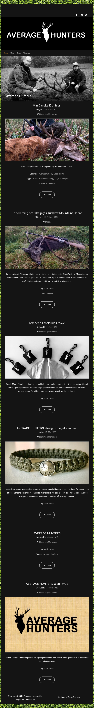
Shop (12, 53)
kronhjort (64, 179)
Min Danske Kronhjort (47, 105)
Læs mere (47, 195)
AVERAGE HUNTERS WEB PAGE (47, 584)
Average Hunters (31, 696)
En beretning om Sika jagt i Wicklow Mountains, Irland (47, 213)
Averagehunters (45, 174)
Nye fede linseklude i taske (47, 323)
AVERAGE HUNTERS (47, 533)
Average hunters (50, 554)
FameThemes (74, 697)
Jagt (56, 174)
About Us (26, 53)
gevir (35, 179)
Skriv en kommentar (47, 184)
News (19, 53)
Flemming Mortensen (48, 114)
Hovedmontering (46, 179)
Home (6, 53)
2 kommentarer (47, 293)
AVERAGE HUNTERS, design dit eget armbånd (47, 428)
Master (48, 222)
